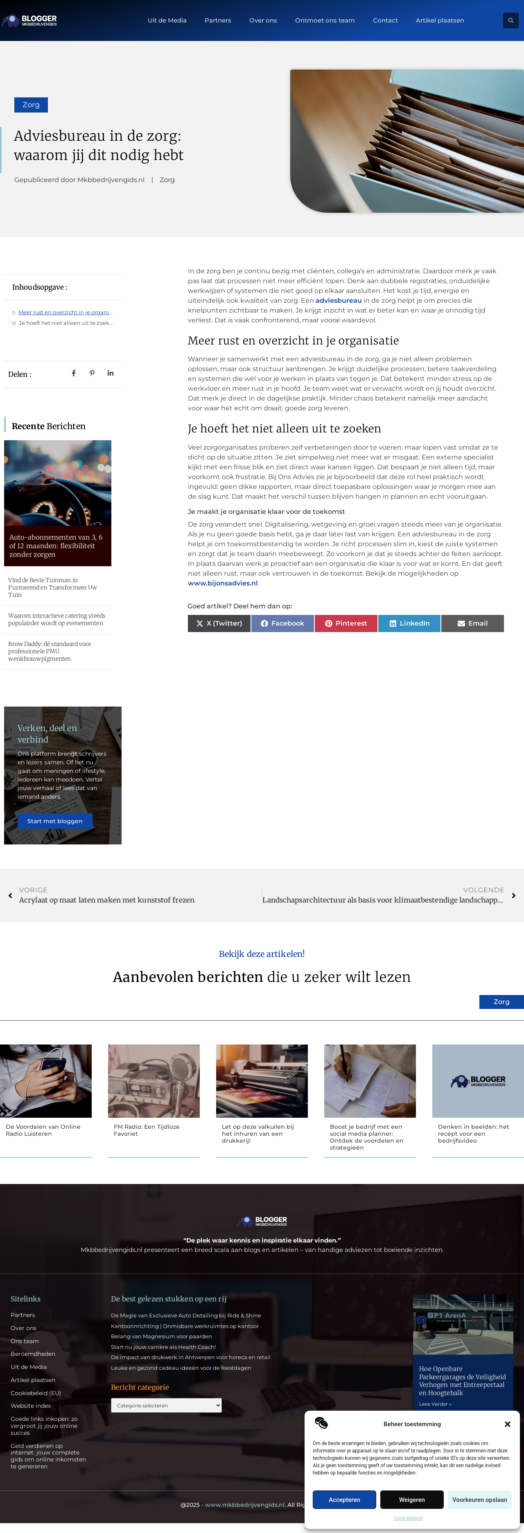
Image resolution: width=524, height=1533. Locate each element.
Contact (385, 20)
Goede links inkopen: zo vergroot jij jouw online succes (44, 1436)
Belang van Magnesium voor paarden (161, 1346)
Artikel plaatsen (440, 20)
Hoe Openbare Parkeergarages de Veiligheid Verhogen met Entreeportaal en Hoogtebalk (462, 1391)
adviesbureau (339, 300)
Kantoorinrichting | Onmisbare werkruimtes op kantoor (185, 1336)
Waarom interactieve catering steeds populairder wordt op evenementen (57, 619)
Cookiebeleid (408, 1518)
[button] (508, 1424)
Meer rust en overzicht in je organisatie (65, 312)
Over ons (263, 20)
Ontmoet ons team (325, 20)
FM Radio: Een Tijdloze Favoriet (147, 1139)
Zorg (31, 104)
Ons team (25, 1351)
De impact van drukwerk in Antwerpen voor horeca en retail (191, 1367)
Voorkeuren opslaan (479, 1500)
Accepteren (344, 1500)
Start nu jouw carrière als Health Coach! (163, 1356)
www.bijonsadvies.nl (223, 583)
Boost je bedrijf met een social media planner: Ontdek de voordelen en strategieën (367, 1146)
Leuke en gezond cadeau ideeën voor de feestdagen (181, 1377)
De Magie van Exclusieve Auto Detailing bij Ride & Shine (186, 1325)
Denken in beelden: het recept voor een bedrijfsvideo (473, 1143)
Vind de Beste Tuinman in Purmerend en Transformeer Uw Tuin (52, 587)
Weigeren (412, 1500)
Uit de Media (167, 20)
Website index (31, 1416)
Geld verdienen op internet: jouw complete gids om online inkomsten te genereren (48, 1466)
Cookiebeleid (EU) (36, 1403)
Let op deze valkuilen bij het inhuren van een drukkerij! (258, 1143)
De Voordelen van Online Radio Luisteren (43, 1139)
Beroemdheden (33, 1364)
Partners (218, 20)
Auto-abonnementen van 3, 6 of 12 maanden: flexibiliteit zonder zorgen (56, 545)
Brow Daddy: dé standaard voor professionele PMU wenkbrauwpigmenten (49, 651)
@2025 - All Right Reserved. (262, 1514)
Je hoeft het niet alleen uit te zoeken (66, 323)
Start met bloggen (56, 825)
